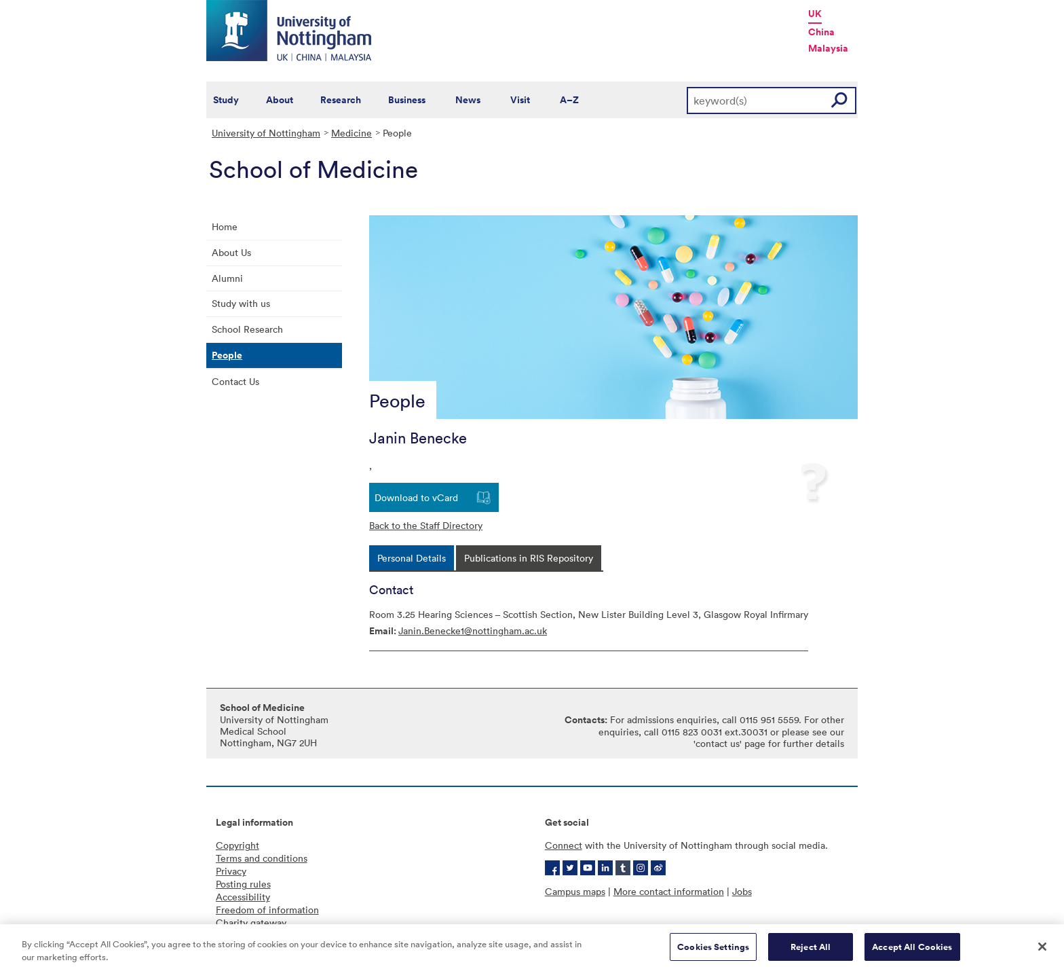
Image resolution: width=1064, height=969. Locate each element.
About (279, 100)
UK (815, 13)
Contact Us (235, 381)
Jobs (742, 891)
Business (406, 100)
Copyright (237, 845)
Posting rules (243, 883)
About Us (231, 252)
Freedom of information (267, 909)
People (227, 355)
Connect (563, 845)
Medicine (351, 132)
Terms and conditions (261, 858)
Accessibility (243, 896)
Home (225, 226)
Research (340, 100)
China (821, 32)
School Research (247, 329)
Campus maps (575, 891)
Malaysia (828, 48)
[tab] (411, 557)
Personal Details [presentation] (411, 557)
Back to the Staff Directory (425, 525)
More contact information (668, 891)
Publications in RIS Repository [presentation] (528, 557)
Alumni (227, 278)
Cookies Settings (713, 951)
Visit (520, 100)
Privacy (231, 870)
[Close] (1042, 951)
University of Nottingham (266, 132)
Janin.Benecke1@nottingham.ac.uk (472, 630)
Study (226, 100)
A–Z (569, 100)
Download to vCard (416, 497)
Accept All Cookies (912, 951)
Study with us (241, 303)
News (467, 100)
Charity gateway (251, 922)
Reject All (811, 951)
